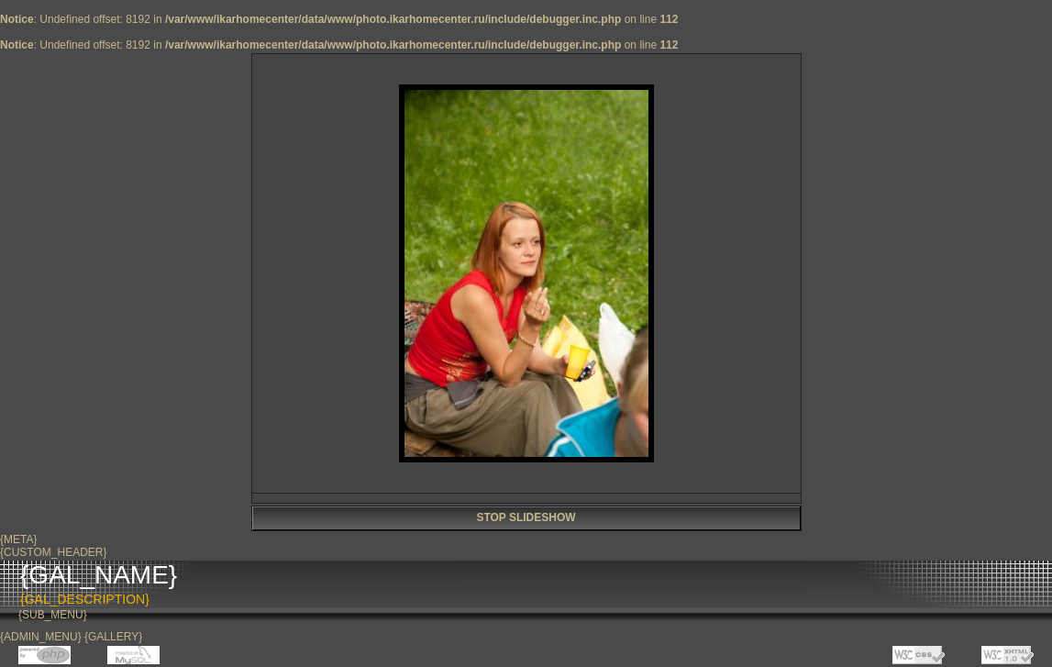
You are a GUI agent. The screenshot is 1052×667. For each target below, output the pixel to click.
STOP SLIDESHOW (525, 517)
